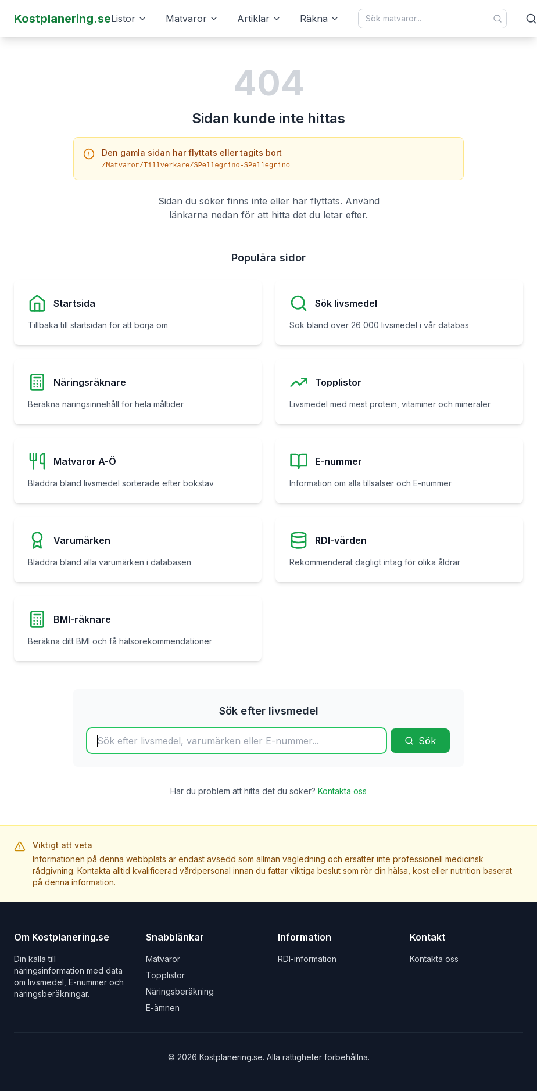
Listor (129, 18)
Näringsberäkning (180, 991)
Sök (420, 741)
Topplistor (165, 975)
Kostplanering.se (62, 19)
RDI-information (307, 959)
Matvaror (192, 18)
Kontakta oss (342, 791)
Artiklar (259, 18)
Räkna (319, 18)
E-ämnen (163, 1008)
